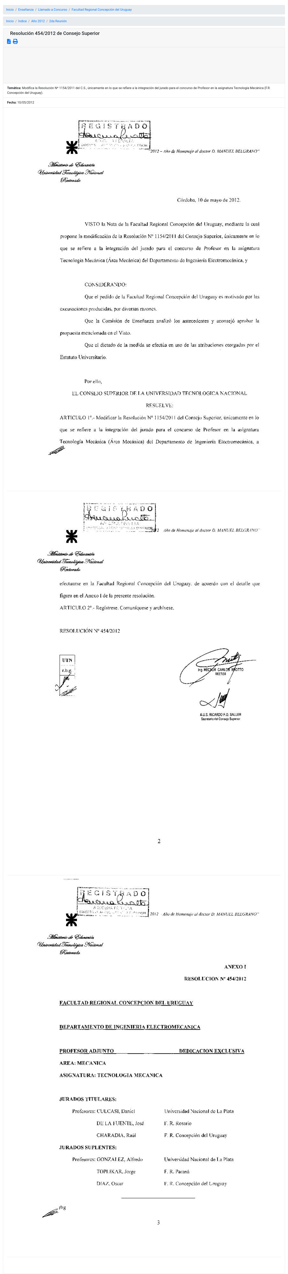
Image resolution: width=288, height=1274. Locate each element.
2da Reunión (58, 21)
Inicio (10, 10)
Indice (22, 21)
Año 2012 (38, 21)
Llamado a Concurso (52, 10)
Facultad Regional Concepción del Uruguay (102, 10)
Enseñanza (26, 10)
